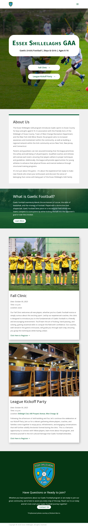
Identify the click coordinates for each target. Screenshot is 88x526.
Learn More (19, 221)
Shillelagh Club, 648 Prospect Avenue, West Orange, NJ (38, 413)
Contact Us (44, 507)
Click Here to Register (20, 335)
